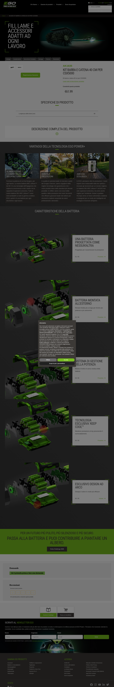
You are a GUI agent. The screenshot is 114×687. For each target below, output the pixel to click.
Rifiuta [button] (48, 360)
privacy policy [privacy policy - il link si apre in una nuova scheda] (55, 327)
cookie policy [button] (68, 332)
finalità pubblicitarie (44, 342)
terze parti (65, 334)
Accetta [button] (66, 360)
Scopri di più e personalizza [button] (57, 363)
